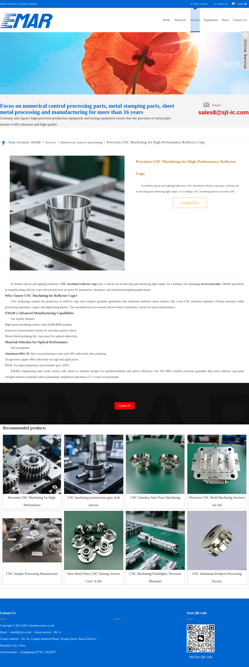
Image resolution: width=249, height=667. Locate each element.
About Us (180, 20)
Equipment (211, 20)
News (225, 20)
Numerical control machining (81, 142)
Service (195, 20)
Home (166, 20)
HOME (36, 142)
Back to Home (200, 3)
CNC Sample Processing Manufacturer (32, 573)
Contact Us (222, 3)
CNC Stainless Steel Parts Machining (155, 497)
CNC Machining (191, 284)
